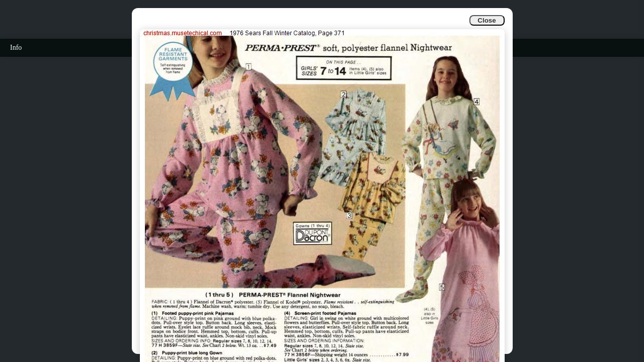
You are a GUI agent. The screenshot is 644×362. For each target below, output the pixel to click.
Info (16, 47)
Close (486, 20)
